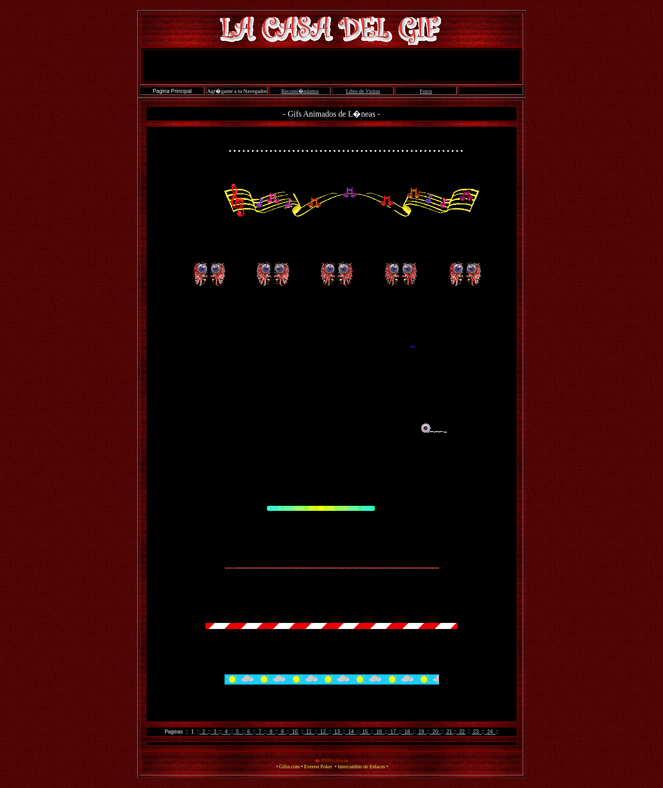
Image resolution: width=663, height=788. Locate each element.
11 (308, 731)
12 (322, 731)
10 (294, 731)
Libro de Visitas (363, 91)
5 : (238, 731)
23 (476, 731)
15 (364, 731)
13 (338, 731)
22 (461, 731)
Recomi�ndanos (299, 91)
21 (449, 731)
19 (421, 731)
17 (393, 731)
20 (435, 731)
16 (378, 731)
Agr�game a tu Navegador (237, 91)
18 (407, 731)
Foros (426, 91)
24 (489, 731)
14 (351, 731)
